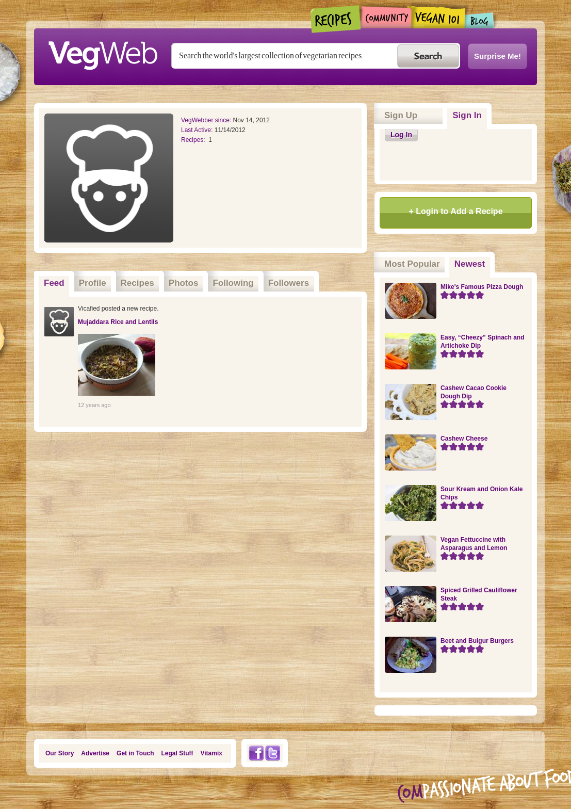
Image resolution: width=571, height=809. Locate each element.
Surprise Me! (497, 56)
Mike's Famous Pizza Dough (482, 286)
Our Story (59, 753)
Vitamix (211, 753)
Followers (288, 283)
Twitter (273, 753)
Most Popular (412, 264)
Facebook (256, 753)
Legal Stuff (177, 753)
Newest (472, 260)
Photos (184, 283)
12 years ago (94, 405)
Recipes (336, 19)
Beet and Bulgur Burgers (477, 640)
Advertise (95, 753)
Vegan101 (438, 17)
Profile (92, 283)
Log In (401, 135)
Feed (54, 283)
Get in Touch (135, 753)
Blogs (479, 20)
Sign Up (400, 115)
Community (386, 17)
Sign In (467, 115)
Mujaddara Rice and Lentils (118, 322)
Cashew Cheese (464, 438)
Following (233, 283)
